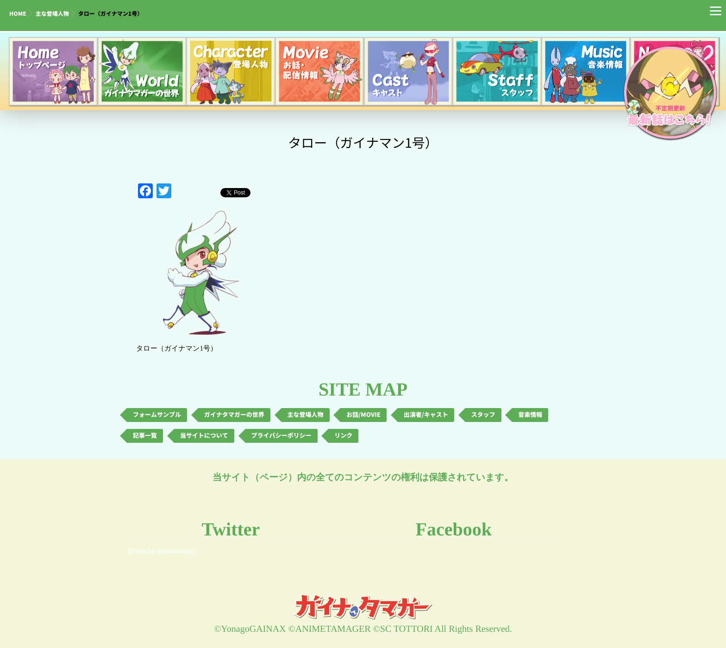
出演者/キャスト (426, 415)
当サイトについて (204, 436)
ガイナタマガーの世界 (234, 415)
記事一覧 (145, 436)
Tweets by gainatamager (160, 551)
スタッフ (483, 415)
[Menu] (715, 10)
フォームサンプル (157, 415)
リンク (343, 436)
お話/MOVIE (363, 415)
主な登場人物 (52, 14)
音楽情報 (530, 415)
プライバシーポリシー (281, 436)
